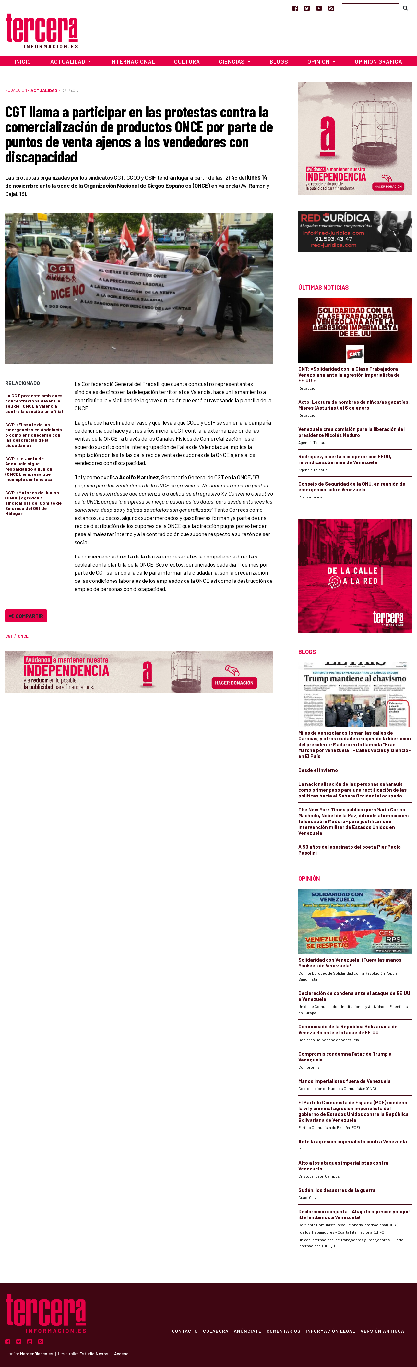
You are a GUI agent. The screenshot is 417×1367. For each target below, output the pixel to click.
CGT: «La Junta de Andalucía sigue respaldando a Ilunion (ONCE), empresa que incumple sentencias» (28, 469)
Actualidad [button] (68, 61)
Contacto (184, 1330)
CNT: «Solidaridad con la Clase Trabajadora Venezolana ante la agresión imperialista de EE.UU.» (349, 374)
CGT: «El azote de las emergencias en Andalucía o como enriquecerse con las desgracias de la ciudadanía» (33, 435)
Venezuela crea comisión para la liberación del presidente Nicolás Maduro (351, 432)
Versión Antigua (382, 1330)
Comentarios (283, 1330)
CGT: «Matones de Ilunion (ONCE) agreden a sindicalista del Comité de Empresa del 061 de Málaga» (33, 503)
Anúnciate (247, 1330)
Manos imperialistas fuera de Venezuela (344, 1081)
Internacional (132, 61)
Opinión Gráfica (378, 61)
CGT (9, 636)
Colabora (215, 1330)
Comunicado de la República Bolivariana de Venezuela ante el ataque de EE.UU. (348, 1029)
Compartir (26, 616)
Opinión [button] (319, 61)
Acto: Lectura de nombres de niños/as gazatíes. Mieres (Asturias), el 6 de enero (354, 405)
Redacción (16, 90)
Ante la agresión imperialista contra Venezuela (352, 1141)
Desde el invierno (318, 770)
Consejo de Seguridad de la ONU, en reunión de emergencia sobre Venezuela (351, 486)
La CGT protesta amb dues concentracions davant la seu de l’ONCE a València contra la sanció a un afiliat (34, 403)
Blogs (279, 61)
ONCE (23, 636)
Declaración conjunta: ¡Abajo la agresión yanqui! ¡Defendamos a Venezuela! (354, 1214)
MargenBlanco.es (36, 1353)
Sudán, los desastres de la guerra (336, 1190)
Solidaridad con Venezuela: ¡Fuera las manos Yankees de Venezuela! (349, 962)
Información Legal (330, 1330)
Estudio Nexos (93, 1353)
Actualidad (43, 90)
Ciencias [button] (232, 61)
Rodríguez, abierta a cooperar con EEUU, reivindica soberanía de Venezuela (344, 459)
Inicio (23, 61)
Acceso (121, 1353)
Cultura (187, 61)
